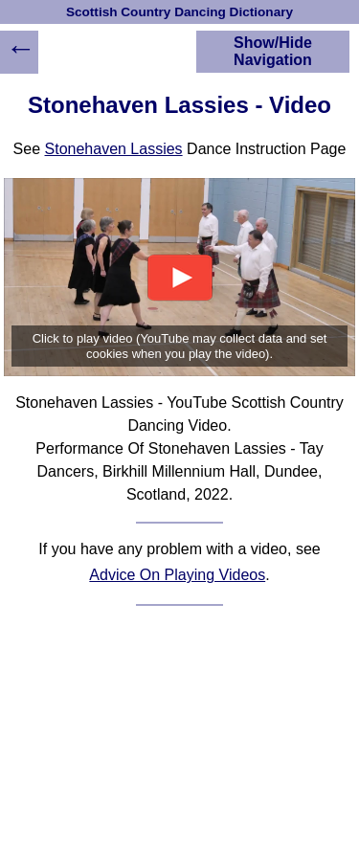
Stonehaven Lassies (114, 149)
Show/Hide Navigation (273, 51)
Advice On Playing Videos (177, 575)
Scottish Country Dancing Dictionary (179, 12)
